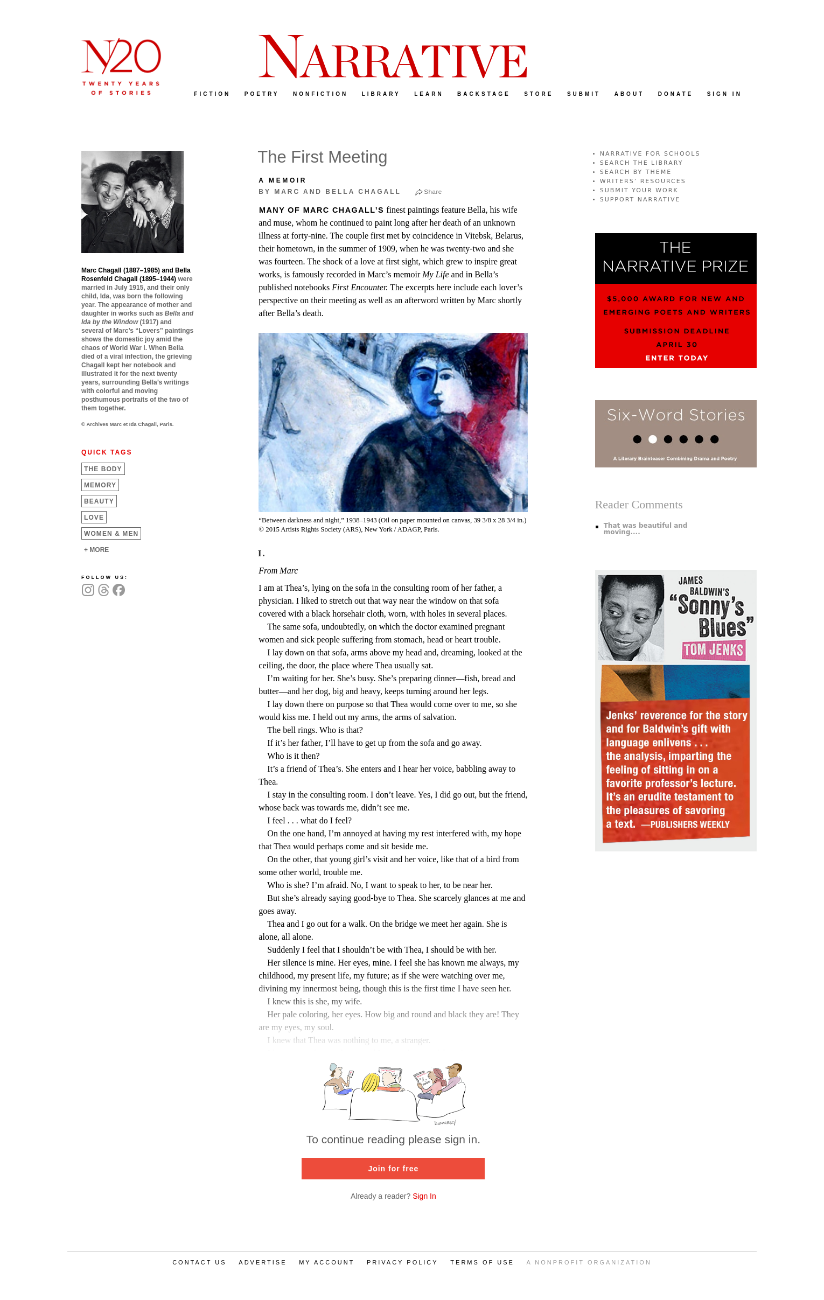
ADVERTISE (263, 1262)
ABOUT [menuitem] (629, 94)
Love (94, 517)
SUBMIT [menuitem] (583, 94)
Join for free (393, 1168)
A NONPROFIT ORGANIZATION (589, 1262)
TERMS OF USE (482, 1262)
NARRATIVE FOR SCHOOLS (650, 153)
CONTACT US (199, 1262)
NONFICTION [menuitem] (320, 94)
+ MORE (96, 550)
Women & (111, 533)
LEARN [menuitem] (428, 94)
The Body (103, 469)
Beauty (99, 501)
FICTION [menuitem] (212, 94)
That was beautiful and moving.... (646, 529)
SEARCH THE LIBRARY (641, 162)
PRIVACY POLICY (402, 1262)
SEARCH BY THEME (636, 172)
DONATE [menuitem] (675, 94)
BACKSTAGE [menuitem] (484, 94)
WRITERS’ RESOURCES (643, 181)
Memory (100, 485)
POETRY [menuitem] (262, 94)
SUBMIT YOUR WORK (639, 190)
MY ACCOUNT (326, 1262)
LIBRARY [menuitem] (381, 94)
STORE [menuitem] (538, 94)
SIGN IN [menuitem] (724, 94)
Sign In (424, 1196)
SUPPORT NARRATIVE (640, 199)
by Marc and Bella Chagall (330, 191)
